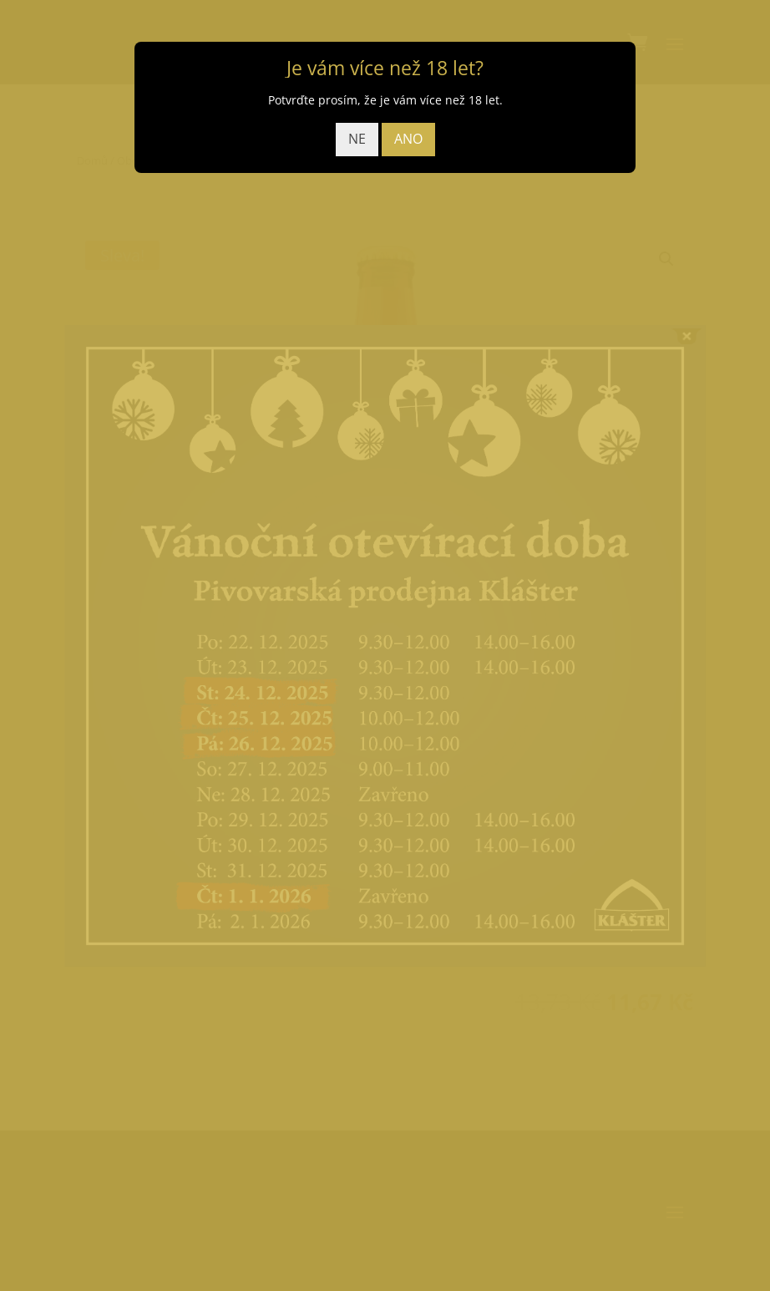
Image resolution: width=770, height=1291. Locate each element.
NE (357, 139)
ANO (408, 139)
